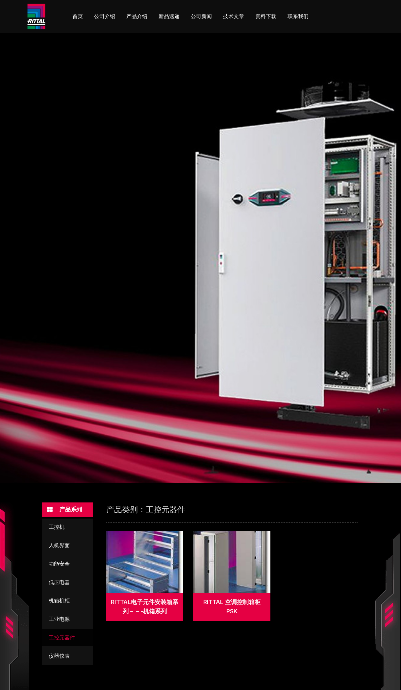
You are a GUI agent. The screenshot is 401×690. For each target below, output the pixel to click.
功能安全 (59, 565)
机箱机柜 (59, 602)
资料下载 (265, 16)
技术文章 (233, 16)
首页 (77, 16)
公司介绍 (104, 16)
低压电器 (59, 583)
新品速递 (169, 16)
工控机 (56, 528)
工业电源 (59, 620)
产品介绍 (136, 16)
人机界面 (59, 547)
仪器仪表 (59, 657)
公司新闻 (201, 16)
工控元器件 (62, 639)
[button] (67, 510)
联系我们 (298, 16)
